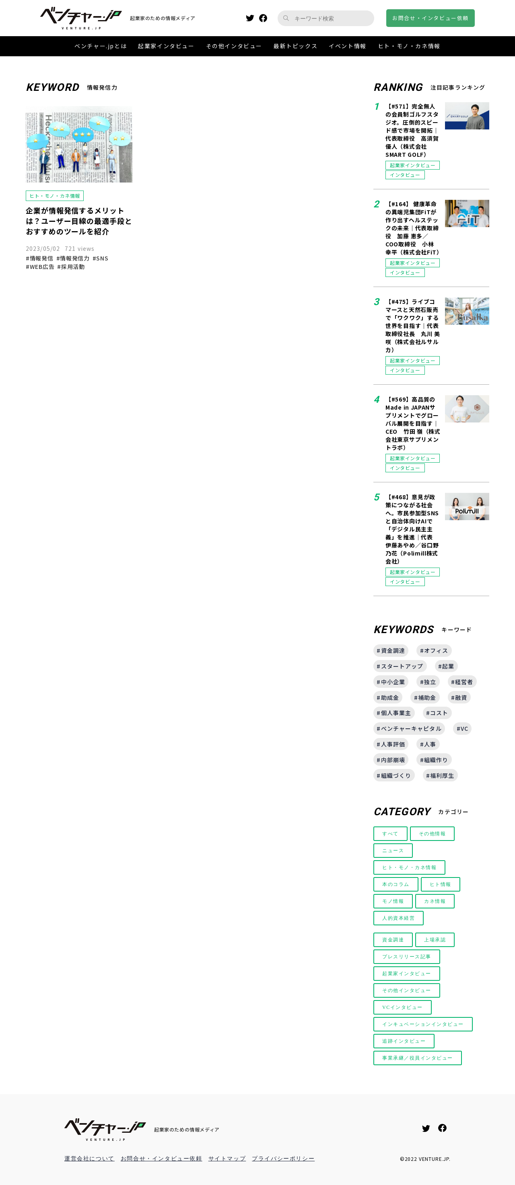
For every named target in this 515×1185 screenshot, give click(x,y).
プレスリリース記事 (406, 956)
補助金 (427, 697)
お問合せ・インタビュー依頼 (161, 1159)
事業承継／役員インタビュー (417, 1058)
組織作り (436, 760)
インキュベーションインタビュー (423, 1024)
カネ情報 (435, 901)
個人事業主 (396, 713)
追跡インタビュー (404, 1041)
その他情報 (432, 833)
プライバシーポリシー (283, 1159)
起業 (448, 666)
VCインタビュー (402, 1007)
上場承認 (435, 940)
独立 (430, 682)
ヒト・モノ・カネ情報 (409, 867)
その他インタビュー (406, 990)
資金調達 (393, 650)
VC (464, 728)
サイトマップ (227, 1159)
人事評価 (393, 744)
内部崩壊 (393, 760)
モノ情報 (393, 901)
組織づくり (396, 775)
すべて (390, 833)
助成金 (390, 697)
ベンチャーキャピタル (411, 728)
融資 (461, 697)
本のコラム (396, 884)
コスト (439, 713)
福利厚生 (442, 775)
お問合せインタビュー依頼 (430, 18)
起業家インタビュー (406, 973)
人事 (430, 744)
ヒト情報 (440, 884)
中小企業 (393, 682)
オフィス (436, 650)
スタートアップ (402, 666)
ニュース (393, 850)
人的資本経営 (398, 918)
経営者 (464, 682)
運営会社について (89, 1159)
